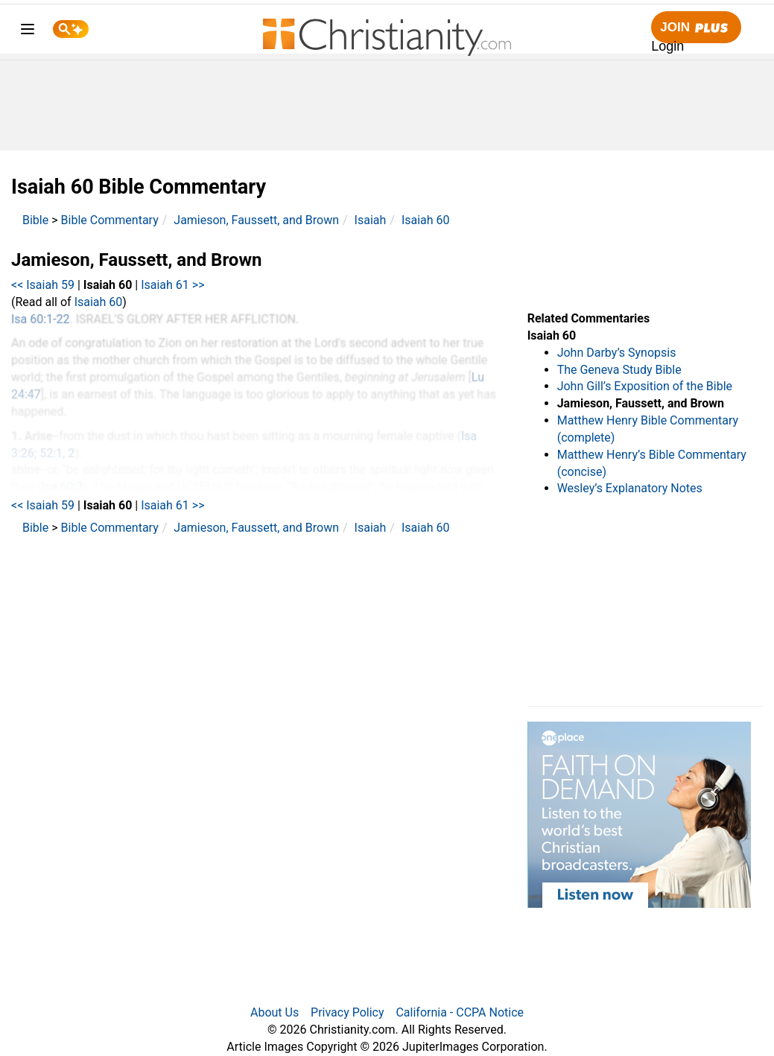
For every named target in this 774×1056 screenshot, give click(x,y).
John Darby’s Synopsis (616, 353)
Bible (35, 220)
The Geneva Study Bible (619, 370)
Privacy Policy (347, 1012)
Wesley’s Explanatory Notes (629, 488)
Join (696, 28)
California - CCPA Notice (460, 1012)
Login (667, 46)
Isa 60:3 (62, 487)
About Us (274, 1012)
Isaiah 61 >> (172, 285)
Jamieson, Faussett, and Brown (256, 220)
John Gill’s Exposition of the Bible (644, 386)
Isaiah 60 (426, 220)
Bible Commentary (110, 220)
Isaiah (371, 220)
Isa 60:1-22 (40, 319)
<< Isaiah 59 (42, 285)
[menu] (27, 31)
